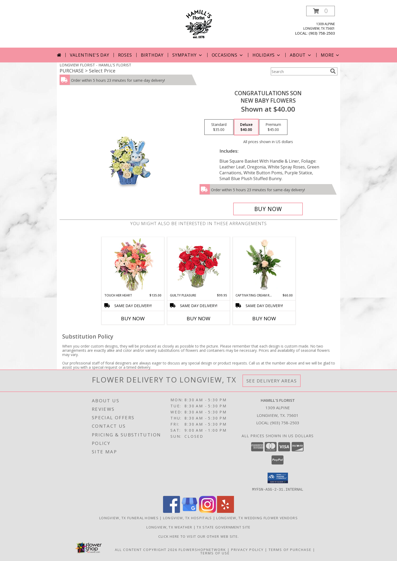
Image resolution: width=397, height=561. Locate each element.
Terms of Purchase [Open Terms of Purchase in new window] (290, 549)
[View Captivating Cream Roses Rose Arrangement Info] (264, 265)
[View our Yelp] (225, 511)
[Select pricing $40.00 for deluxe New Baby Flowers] (246, 127)
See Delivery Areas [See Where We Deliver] (271, 381)
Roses (125, 55)
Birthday (152, 55)
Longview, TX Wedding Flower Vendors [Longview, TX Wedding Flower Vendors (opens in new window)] (257, 517)
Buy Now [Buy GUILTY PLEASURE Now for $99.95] (198, 318)
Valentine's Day (89, 55)
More (330, 55)
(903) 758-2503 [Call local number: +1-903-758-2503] (322, 33)
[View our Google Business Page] (189, 511)
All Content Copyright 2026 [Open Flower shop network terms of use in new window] (146, 549)
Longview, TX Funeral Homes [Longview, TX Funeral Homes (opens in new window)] (129, 517)
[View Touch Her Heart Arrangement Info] (133, 265)
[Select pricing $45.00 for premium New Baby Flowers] (273, 127)
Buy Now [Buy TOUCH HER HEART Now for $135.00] (133, 318)
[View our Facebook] (171, 511)
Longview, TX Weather (169, 526)
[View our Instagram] (207, 511)
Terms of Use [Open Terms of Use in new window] (215, 552)
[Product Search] (299, 71)
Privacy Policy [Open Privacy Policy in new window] (247, 549)
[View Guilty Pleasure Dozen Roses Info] (199, 265)
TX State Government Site (223, 526)
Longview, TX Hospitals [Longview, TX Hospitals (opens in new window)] (187, 517)
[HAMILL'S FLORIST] (198, 23)
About (301, 55)
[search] (333, 71)
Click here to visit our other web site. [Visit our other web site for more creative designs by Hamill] (198, 536)
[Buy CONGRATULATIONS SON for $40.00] (268, 209)
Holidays (266, 55)
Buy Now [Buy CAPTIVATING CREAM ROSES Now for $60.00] (264, 318)
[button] (320, 11)
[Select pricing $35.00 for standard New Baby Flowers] (219, 127)
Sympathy (187, 55)
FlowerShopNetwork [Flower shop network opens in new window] (202, 549)
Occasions (228, 55)
